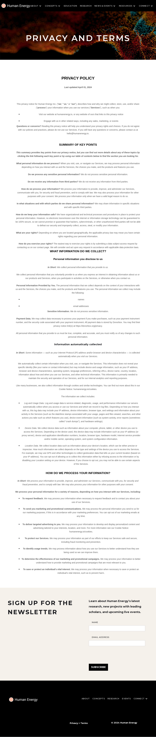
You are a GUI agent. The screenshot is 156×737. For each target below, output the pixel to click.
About (86, 698)
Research (86, 6)
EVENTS (126, 698)
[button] (37, 6)
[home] (23, 699)
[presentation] (112, 653)
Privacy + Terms (79, 723)
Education (70, 6)
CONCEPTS (98, 698)
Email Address (100, 637)
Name (95, 622)
